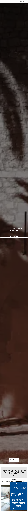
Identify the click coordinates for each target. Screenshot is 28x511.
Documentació (22, 508)
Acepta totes (18, 506)
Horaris (14, 234)
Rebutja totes (21, 503)
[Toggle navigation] (1, 1)
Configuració (15, 503)
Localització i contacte (14, 236)
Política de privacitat (16, 508)
